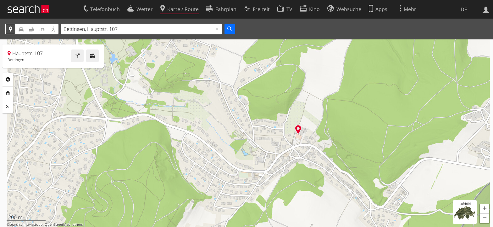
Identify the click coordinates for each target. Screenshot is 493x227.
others (77, 224)
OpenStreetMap (57, 224)
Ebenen (8, 93)
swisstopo (34, 224)
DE (464, 9)
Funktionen (8, 107)
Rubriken (8, 79)
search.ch (17, 224)
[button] (484, 209)
